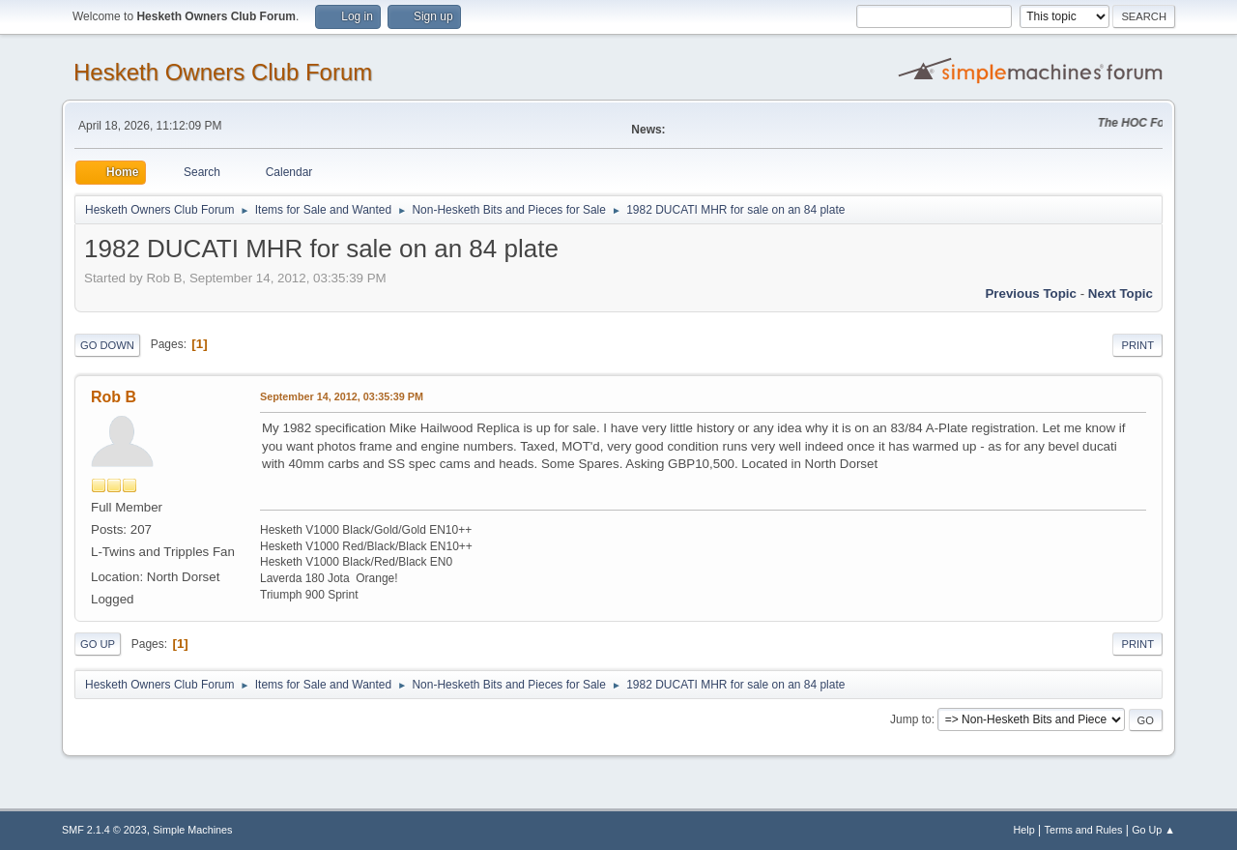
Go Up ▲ (1153, 829)
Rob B (113, 397)
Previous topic (1031, 293)
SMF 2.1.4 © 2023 (104, 829)
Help (1024, 829)
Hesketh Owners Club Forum (222, 72)
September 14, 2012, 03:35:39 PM (341, 396)
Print (1137, 345)
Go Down (107, 345)
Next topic (1120, 293)
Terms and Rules (1084, 829)
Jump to (911, 719)
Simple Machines (192, 829)
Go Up (97, 644)
